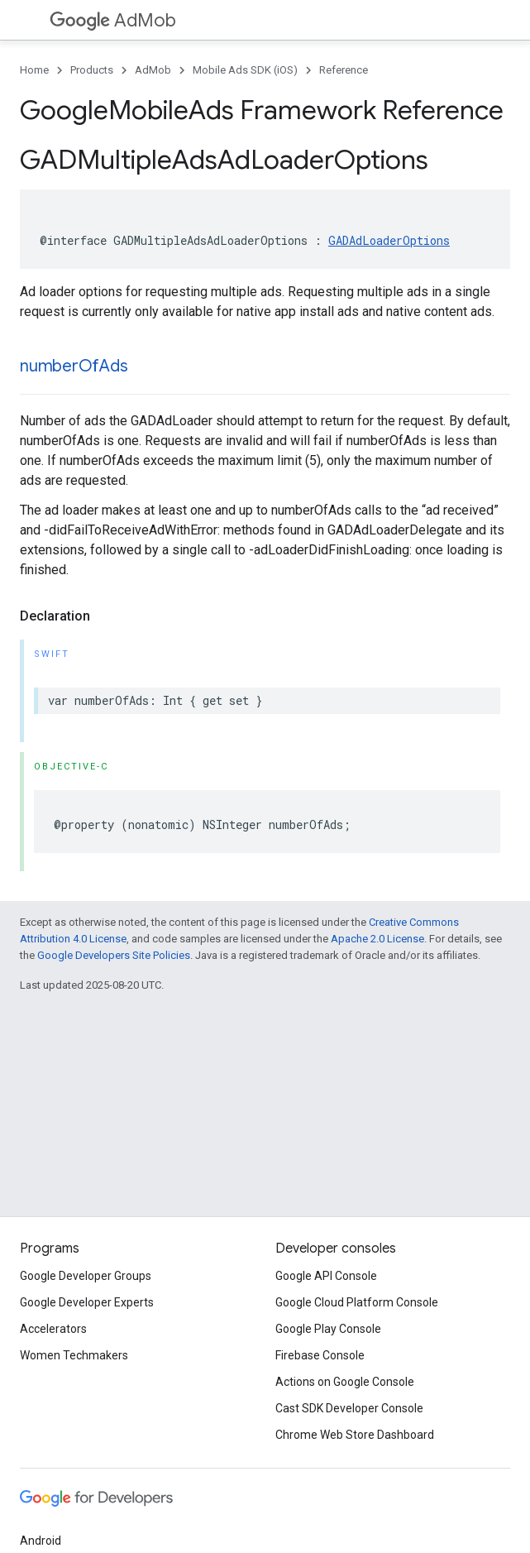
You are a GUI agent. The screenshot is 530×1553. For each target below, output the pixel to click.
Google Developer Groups (85, 1275)
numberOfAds (73, 366)
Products (91, 70)
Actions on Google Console (344, 1381)
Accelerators (53, 1328)
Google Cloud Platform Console (356, 1302)
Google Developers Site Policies (113, 955)
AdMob (113, 20)
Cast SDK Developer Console (349, 1408)
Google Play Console (328, 1328)
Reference (343, 70)
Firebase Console (320, 1355)
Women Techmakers (74, 1355)
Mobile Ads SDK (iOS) (245, 70)
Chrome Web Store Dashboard (354, 1434)
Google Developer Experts (87, 1302)
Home (34, 70)
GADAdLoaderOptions (389, 240)
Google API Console (326, 1275)
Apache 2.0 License (377, 938)
